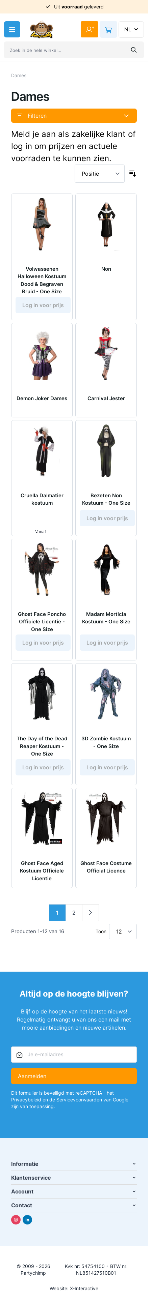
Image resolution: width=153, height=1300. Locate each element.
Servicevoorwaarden (79, 1099)
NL (131, 29)
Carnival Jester (106, 398)
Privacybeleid (26, 1099)
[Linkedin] (27, 1219)
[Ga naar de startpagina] (41, 29)
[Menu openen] (12, 29)
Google (120, 1099)
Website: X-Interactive (74, 1288)
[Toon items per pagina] (123, 931)
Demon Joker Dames (42, 398)
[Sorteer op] (100, 174)
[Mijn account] (89, 29)
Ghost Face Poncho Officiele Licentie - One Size (42, 621)
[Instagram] (16, 1219)
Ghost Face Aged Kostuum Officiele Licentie (42, 871)
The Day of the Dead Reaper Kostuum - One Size (42, 746)
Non (106, 269)
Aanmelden (32, 1076)
